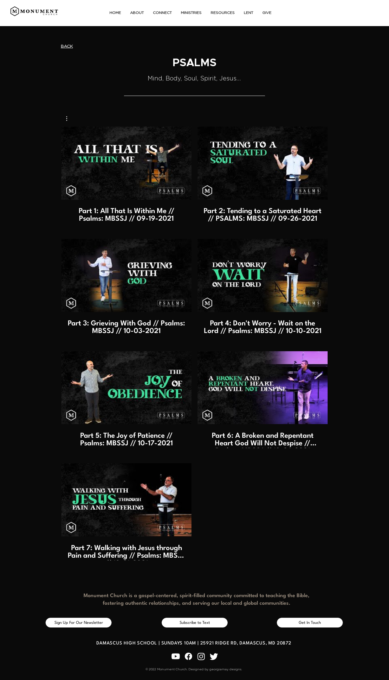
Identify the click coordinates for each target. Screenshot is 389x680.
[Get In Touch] (310, 622)
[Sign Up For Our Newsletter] (79, 622)
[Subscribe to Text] (195, 622)
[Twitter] (214, 656)
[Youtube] (176, 656)
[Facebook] (188, 656)
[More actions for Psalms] (69, 118)
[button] (137, 12)
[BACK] (66, 46)
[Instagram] (201, 656)
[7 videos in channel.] (194, 343)
